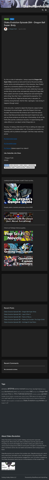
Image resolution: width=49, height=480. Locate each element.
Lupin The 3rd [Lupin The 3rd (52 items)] (15, 398)
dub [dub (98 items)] (3, 394)
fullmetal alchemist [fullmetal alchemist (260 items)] (25, 394)
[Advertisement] (24, 287)
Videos (12, 19)
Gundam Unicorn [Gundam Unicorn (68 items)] (5, 396)
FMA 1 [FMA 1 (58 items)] (12, 394)
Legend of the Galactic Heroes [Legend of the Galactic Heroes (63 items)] (39, 396)
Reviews (7, 19)
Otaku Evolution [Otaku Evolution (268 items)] (29, 400)
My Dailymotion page (10, 139)
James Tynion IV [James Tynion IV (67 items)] (25, 396)
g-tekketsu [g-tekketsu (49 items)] (39, 394)
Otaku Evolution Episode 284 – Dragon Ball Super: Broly (20, 311)
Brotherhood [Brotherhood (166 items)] (9, 391)
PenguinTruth (5, 441)
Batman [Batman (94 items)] (40, 389)
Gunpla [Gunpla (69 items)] (11, 396)
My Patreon (7, 148)
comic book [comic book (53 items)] (22, 391)
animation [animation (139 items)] (4, 389)
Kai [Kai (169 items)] (31, 396)
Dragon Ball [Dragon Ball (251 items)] (43, 391)
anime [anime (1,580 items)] (11, 388)
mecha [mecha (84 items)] (27, 398)
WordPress (35, 477)
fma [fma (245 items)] (9, 394)
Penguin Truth (13, 29)
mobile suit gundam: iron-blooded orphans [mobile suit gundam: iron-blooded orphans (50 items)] (14, 400)
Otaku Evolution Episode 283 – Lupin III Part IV (17, 314)
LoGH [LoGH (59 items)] (3, 398)
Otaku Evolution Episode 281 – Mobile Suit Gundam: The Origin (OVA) (24, 319)
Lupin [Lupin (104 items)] (5, 398)
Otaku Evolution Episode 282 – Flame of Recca (17, 317)
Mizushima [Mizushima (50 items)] (32, 398)
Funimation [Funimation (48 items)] (34, 394)
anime (21, 165)
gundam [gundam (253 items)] (44, 394)
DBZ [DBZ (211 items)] (31, 391)
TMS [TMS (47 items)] (6, 403)
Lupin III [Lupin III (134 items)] (10, 398)
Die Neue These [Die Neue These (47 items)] (36, 391)
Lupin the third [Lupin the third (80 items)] (22, 398)
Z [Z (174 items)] (7, 403)
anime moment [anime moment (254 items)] (19, 389)
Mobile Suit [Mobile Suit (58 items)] (36, 398)
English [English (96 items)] (6, 394)
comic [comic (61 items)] (18, 391)
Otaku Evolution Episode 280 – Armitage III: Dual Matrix (20, 322)
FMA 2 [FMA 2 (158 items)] (16, 394)
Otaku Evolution (20, 167)
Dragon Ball (32, 165)
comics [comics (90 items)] (27, 391)
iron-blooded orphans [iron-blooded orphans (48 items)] (17, 396)
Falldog (24, 440)
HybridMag (44, 477)
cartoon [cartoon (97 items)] (15, 391)
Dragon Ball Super (10, 167)
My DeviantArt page (10, 143)
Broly (25, 165)
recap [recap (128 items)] (37, 400)
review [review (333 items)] (41, 400)
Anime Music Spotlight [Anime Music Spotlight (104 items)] (32, 389)
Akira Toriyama (14, 165)
